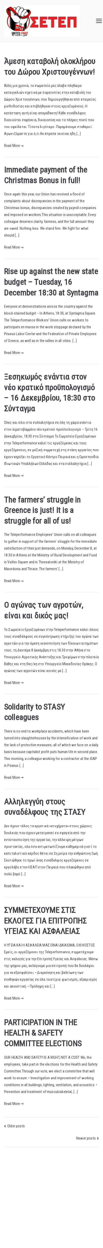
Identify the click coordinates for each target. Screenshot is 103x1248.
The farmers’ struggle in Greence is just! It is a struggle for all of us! (42, 510)
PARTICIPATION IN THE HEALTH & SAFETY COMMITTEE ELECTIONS (43, 1033)
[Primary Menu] (99, 20)
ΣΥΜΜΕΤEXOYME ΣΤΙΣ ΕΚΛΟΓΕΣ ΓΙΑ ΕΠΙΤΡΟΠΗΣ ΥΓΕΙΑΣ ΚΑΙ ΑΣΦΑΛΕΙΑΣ (45, 920)
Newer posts (86, 1138)
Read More (14, 145)
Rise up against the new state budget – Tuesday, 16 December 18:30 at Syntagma (51, 282)
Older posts (16, 1126)
